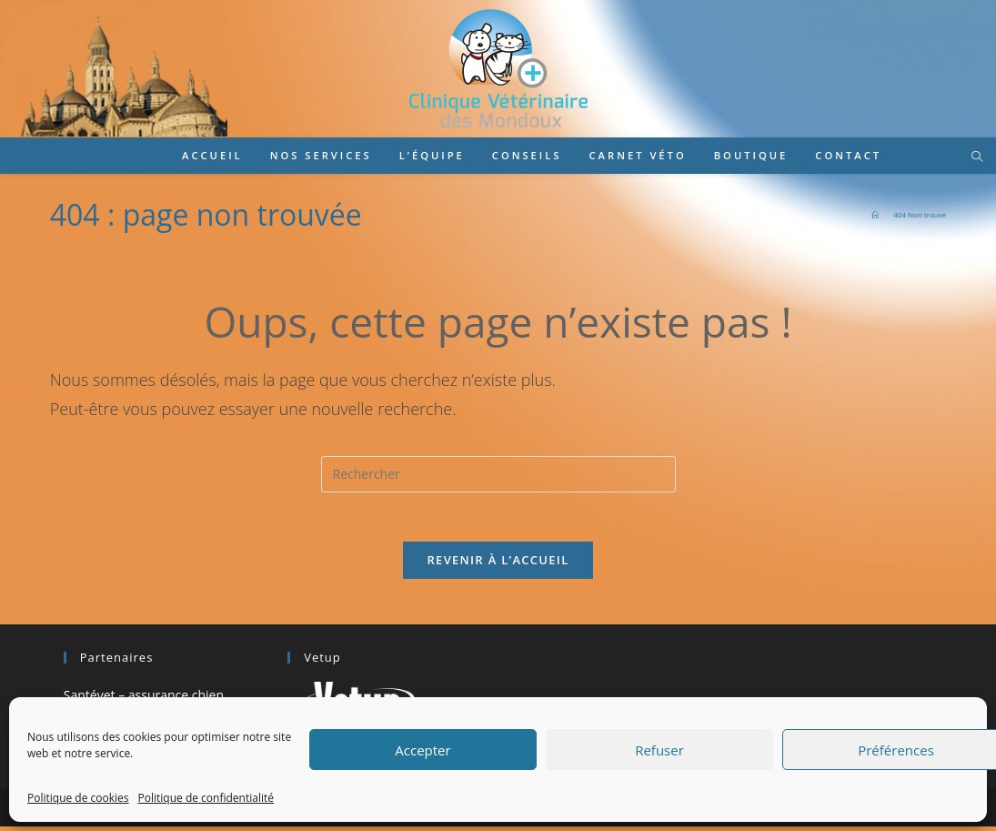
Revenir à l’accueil (497, 565)
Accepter (422, 750)
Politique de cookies (78, 798)
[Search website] (977, 157)
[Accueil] (875, 214)
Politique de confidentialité (206, 798)
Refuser (659, 750)
